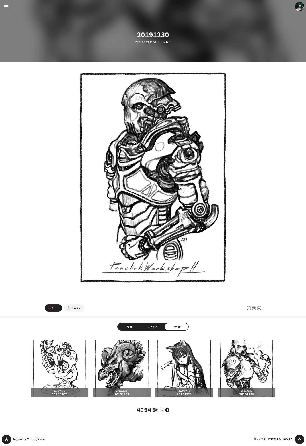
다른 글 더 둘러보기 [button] (151, 410)
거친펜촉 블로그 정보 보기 (299, 6)
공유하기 (153, 326)
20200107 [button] (59, 368)
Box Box (166, 42)
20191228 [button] (184, 368)
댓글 (129, 326)
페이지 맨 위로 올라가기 (299, 439)
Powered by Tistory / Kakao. (29, 439)
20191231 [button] (122, 368)
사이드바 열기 (6, 6)
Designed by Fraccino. (280, 439)
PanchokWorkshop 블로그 (6, 439)
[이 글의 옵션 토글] (58, 308)
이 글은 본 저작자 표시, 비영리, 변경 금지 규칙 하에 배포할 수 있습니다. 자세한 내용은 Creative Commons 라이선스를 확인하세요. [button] (254, 308)
